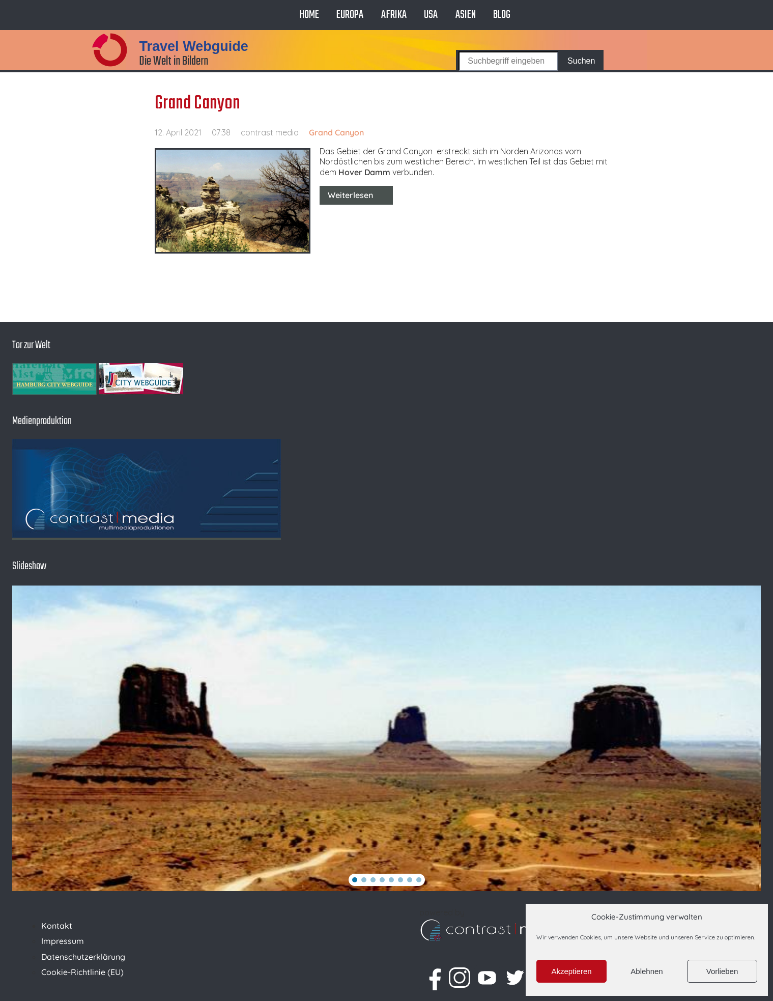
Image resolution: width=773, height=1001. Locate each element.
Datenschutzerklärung (83, 957)
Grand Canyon (197, 103)
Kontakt (56, 926)
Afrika (394, 14)
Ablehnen (647, 971)
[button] (354, 879)
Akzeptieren (571, 971)
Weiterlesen (350, 195)
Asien (465, 14)
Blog (501, 14)
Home (309, 14)
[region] (386, 738)
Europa (349, 14)
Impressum (62, 941)
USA (431, 14)
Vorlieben (722, 971)
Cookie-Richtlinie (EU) (82, 972)
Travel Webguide (193, 46)
